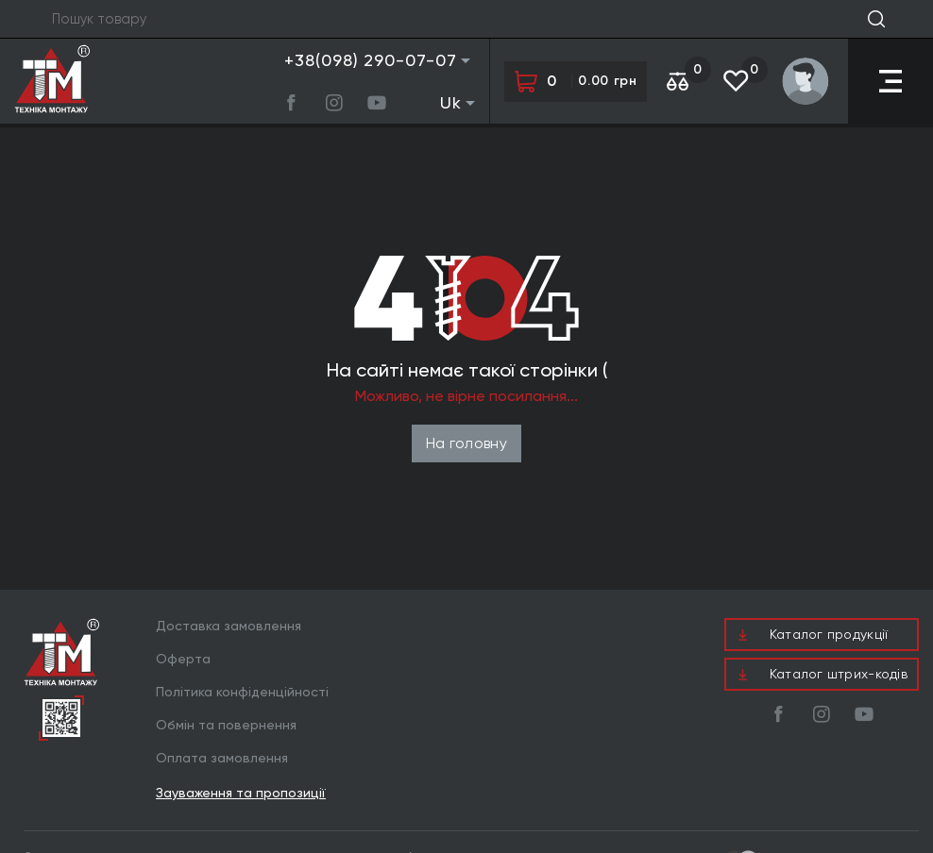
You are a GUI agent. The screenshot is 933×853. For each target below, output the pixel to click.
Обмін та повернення (226, 724)
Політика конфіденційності (242, 691)
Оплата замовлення (222, 757)
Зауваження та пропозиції (241, 793)
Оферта (183, 658)
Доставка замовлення (228, 625)
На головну (466, 443)
